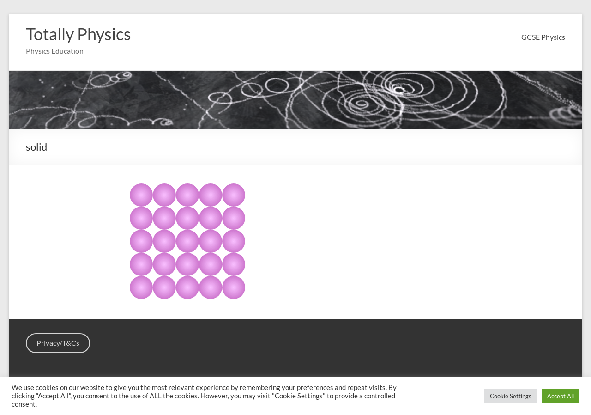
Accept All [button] (560, 396)
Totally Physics (78, 34)
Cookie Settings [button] (510, 396)
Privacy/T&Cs (57, 342)
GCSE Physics (543, 36)
